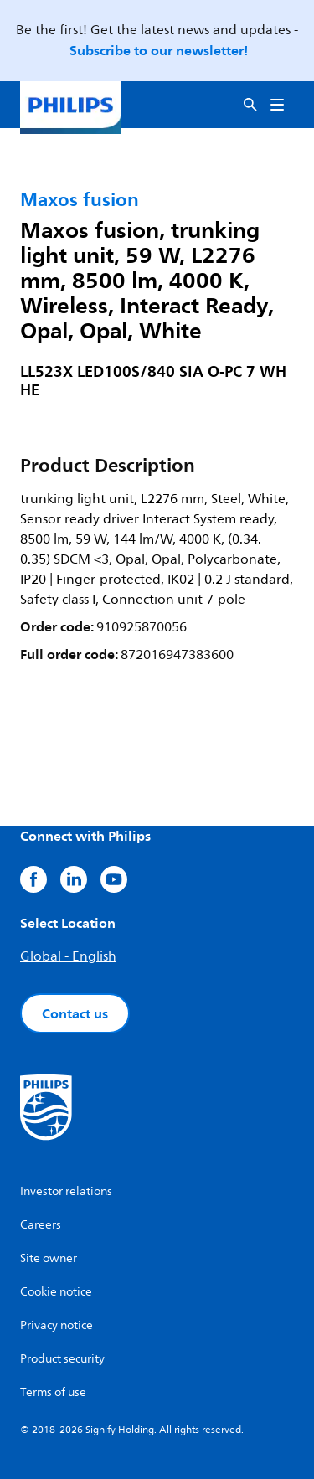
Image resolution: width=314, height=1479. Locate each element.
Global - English (68, 956)
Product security (62, 1358)
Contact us (75, 1013)
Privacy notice (56, 1325)
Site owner (48, 1258)
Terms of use (53, 1392)
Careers (40, 1224)
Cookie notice (56, 1291)
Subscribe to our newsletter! (158, 50)
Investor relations (66, 1191)
